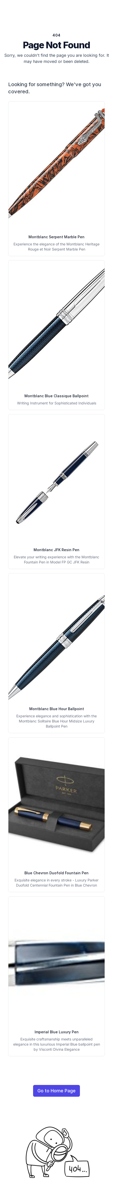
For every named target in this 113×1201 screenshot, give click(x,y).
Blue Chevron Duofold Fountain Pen (56, 873)
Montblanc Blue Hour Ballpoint (56, 709)
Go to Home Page (56, 1090)
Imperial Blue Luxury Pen (57, 1032)
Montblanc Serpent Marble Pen (56, 237)
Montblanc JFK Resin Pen (56, 550)
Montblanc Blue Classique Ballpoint (56, 396)
